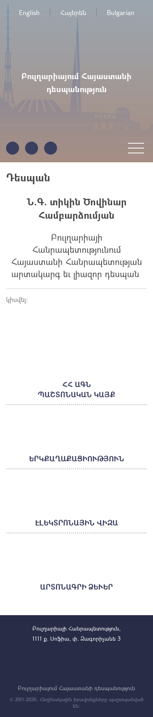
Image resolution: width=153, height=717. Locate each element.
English (29, 12)
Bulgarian (120, 12)
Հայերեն (73, 12)
